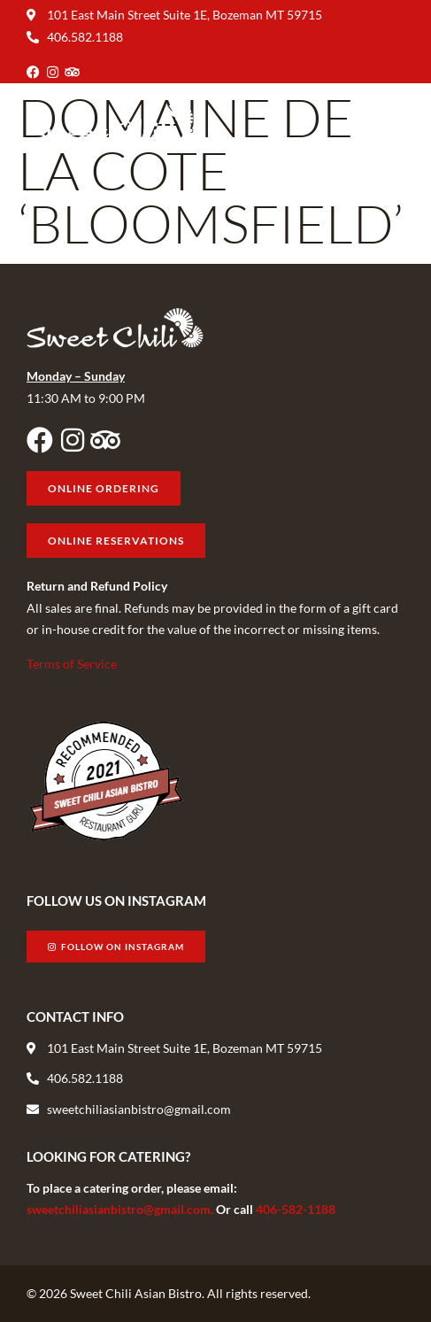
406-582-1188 (295, 1209)
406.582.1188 (85, 36)
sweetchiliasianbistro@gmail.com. (121, 1209)
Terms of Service (72, 663)
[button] (389, 122)
